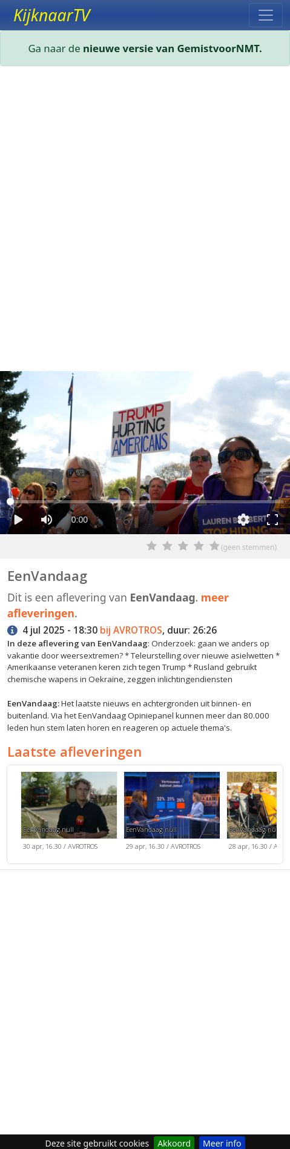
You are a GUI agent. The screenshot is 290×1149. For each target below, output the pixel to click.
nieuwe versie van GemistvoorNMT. (172, 48)
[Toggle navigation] (266, 15)
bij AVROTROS (131, 630)
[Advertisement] (145, 221)
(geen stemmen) (249, 547)
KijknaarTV (51, 15)
